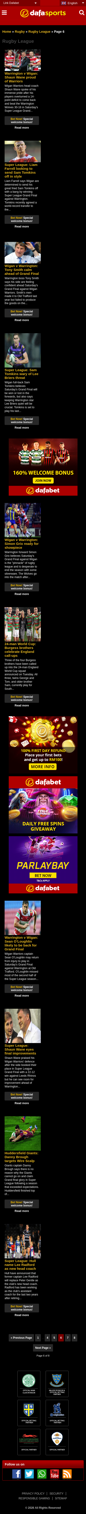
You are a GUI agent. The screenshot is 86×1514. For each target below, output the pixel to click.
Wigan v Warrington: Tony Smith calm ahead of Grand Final (22, 270)
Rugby (20, 31)
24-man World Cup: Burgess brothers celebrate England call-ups (20, 649)
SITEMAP (61, 1498)
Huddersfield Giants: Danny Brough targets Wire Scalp (22, 1157)
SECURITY (57, 1493)
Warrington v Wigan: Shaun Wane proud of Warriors (21, 77)
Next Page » (43, 1347)
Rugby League (39, 31)
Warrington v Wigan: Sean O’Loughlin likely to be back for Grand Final (21, 943)
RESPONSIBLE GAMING (34, 1498)
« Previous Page (21, 1337)
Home (6, 31)
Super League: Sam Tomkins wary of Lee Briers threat (21, 374)
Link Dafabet (11, 3)
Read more (22, 127)
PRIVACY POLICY (33, 1493)
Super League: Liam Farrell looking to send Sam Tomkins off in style (21, 170)
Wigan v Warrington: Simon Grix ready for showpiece (22, 543)
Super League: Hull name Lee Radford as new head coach (20, 1265)
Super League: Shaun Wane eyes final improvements (20, 1049)
